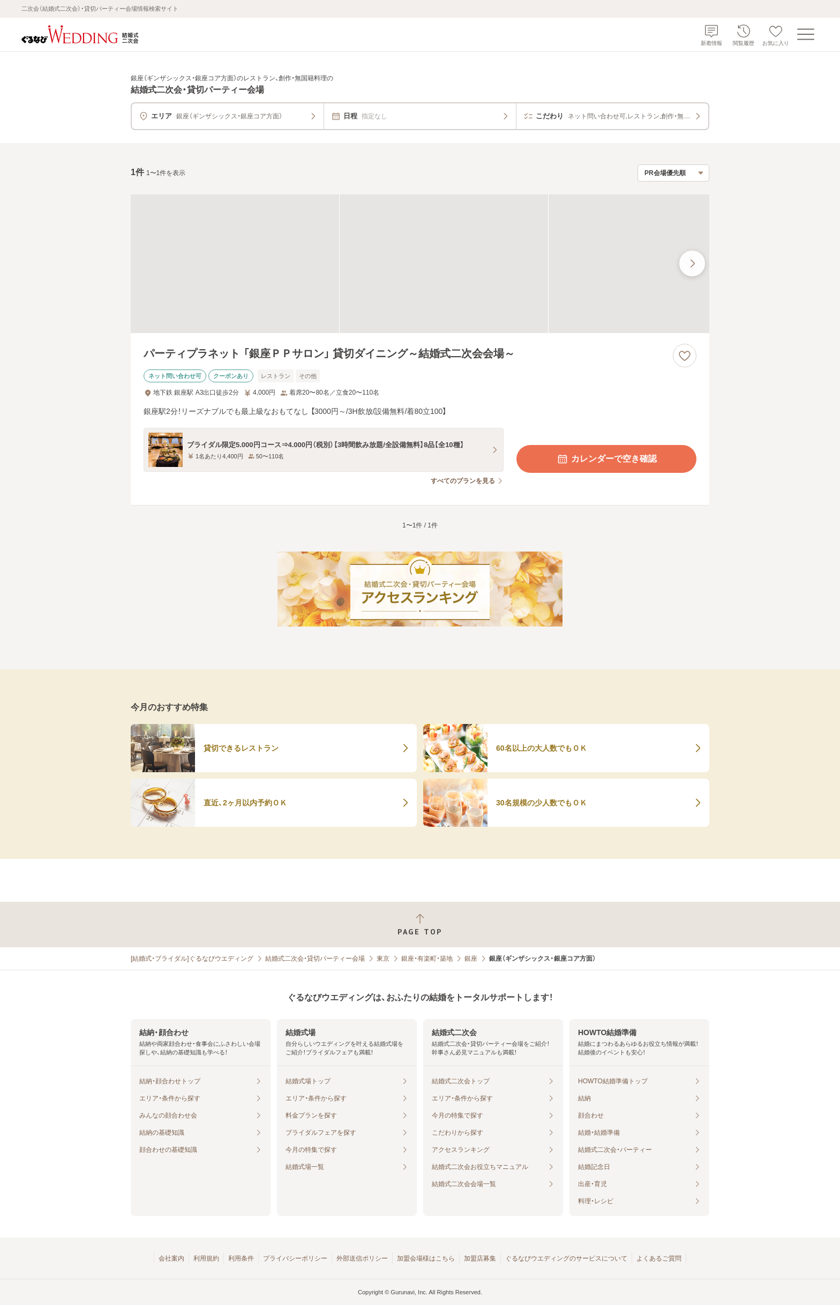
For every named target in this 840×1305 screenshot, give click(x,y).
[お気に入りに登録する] (684, 355)
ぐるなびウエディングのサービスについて (566, 1258)
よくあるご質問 (658, 1258)
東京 (383, 958)
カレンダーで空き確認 (606, 458)
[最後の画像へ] (692, 263)
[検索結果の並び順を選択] (673, 173)
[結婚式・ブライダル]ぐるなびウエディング (192, 958)
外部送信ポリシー (362, 1258)
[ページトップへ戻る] (420, 924)
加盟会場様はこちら (426, 1258)
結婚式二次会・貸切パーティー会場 (315, 958)
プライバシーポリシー (295, 1258)
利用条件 (241, 1258)
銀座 (470, 958)
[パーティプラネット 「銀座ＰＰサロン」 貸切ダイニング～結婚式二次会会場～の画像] (420, 263)
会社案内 (171, 1258)
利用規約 (206, 1258)
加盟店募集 (480, 1258)
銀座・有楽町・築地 (427, 958)
